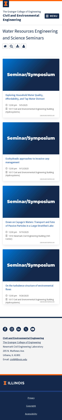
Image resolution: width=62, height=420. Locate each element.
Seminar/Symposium (47, 115)
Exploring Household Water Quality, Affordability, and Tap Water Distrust (25, 97)
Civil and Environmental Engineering (21, 17)
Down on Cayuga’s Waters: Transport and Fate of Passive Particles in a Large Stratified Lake (30, 224)
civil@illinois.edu (18, 359)
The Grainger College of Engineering (22, 11)
